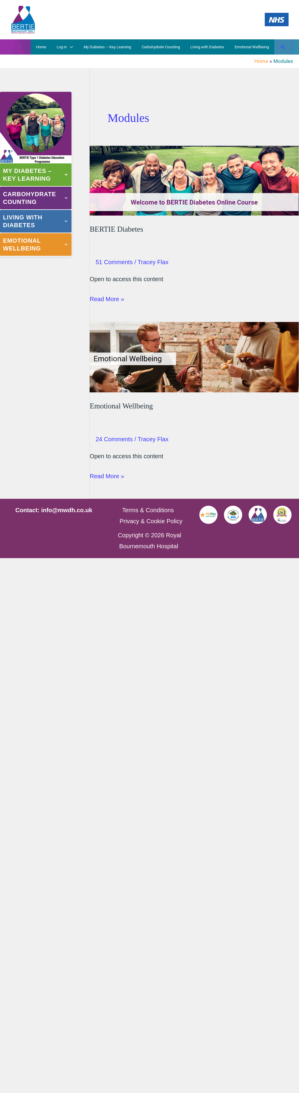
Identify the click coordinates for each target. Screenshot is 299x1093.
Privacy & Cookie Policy (150, 521)
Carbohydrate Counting (168, 47)
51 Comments (114, 262)
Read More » (107, 299)
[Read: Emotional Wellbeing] (194, 356)
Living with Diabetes (211, 47)
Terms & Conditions (148, 510)
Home (56, 47)
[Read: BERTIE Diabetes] (194, 180)
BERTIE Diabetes (116, 229)
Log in (74, 47)
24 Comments (114, 439)
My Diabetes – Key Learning (117, 47)
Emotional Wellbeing (253, 47)
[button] (283, 47)
